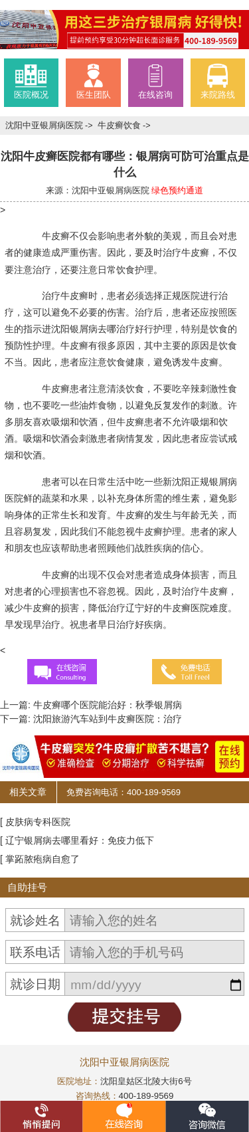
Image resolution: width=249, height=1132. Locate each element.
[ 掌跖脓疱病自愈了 (40, 859)
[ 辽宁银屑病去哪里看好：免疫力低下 (77, 840)
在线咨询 (155, 81)
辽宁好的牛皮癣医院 (167, 608)
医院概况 (31, 81)
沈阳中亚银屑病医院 (45, 125)
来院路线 (218, 81)
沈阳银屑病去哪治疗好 (97, 329)
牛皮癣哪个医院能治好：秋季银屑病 (106, 705)
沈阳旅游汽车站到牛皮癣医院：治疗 (106, 718)
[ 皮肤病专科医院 (35, 821)
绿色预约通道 (177, 190)
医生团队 (93, 81)
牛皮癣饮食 (120, 125)
